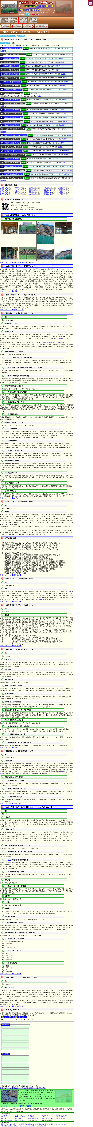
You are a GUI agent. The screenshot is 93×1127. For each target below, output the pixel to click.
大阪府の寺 (3, 188)
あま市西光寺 (13, 1124)
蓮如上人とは (45, 1117)
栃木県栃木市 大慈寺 (12, 99)
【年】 (9, 1019)
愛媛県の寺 (18, 192)
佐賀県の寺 (62, 192)
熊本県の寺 (18, 194)
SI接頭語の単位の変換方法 (26, 1124)
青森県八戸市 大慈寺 (11, 58)
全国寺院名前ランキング (8, 35)
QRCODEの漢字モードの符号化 (10, 1126)
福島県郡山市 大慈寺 (12, 86)
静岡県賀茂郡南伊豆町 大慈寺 (15, 135)
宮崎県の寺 (47, 194)
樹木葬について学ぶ (61, 1115)
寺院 (9, 860)
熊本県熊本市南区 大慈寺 (14, 174)
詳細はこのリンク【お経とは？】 (10, 646)
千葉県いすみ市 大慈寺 (13, 113)
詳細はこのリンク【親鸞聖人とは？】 (12, 291)
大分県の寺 (32, 194)
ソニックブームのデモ (60, 1124)
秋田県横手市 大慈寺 (11, 78)
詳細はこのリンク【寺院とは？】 (10, 575)
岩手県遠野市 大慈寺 (11, 70)
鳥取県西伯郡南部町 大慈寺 (14, 155)
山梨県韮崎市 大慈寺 (12, 125)
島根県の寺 (3, 190)
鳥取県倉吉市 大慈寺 (12, 159)
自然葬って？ (18, 1115)
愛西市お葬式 (4, 1124)
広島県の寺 (32, 190)
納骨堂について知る (20, 1117)
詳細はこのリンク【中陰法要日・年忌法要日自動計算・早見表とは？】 (23, 1088)
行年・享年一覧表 (33, 1118)
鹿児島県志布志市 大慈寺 (14, 178)
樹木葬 (2, 773)
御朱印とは (31, 1115)
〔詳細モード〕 (5, 43)
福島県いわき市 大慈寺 (12, 82)
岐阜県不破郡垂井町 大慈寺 (14, 129)
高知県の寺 (32, 192)
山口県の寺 (47, 190)
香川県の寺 (3, 192)
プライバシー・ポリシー (9, 1106)
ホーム (28, 14)
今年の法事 (4, 1115)
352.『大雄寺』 (18, 26)
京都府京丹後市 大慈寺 (13, 151)
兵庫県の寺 (18, 188)
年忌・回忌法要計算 (47, 1118)
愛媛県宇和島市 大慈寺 (13, 166)
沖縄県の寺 (62, 194)
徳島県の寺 (62, 190)
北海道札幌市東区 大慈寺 (13, 48)
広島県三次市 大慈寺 (12, 163)
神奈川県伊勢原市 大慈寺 (14, 117)
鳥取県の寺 (62, 188)
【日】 (30, 1019)
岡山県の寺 (18, 190)
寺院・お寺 (18, 1118)
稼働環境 (21, 1106)
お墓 (69, 591)
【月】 (22, 1019)
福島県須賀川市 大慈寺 (13, 89)
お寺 (14, 862)
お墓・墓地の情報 (60, 1118)
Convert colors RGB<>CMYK (27, 1126)
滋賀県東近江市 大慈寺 (13, 147)
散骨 (28, 342)
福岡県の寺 (47, 192)
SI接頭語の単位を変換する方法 (44, 1124)
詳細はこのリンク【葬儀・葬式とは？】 (13, 1006)
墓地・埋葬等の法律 (6, 1120)
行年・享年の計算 (60, 1117)
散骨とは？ (4, 1118)
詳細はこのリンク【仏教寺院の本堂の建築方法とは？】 (18, 262)
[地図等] (3, 51)
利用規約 (29, 1106)
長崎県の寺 (3, 194)
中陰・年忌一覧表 (20, 1120)
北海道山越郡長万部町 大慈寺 (14, 54)
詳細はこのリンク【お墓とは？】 (10, 974)
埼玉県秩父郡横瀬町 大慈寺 (14, 103)
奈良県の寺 (32, 188)
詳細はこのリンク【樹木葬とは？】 (11, 498)
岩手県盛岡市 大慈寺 (11, 66)
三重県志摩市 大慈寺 (12, 143)
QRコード (17, 205)
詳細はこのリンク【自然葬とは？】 (11, 803)
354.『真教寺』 (27, 26)
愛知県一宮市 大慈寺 (12, 139)
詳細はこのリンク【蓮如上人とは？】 (12, 310)
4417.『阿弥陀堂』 (40, 26)
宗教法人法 (31, 1117)
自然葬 (60, 338)
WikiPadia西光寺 (41, 1126)
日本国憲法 (45, 1115)
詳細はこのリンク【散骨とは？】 (10, 601)
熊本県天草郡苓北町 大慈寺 (14, 170)
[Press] (26, 48)
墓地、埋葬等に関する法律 (51, 342)
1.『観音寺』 (6, 26)
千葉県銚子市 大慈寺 (12, 110)
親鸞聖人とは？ (5, 1117)
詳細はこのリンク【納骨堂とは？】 (11, 747)
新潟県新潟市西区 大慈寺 (14, 121)
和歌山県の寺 (48, 188)
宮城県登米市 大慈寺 (11, 74)
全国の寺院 (21, 35)
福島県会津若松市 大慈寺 (14, 93)
